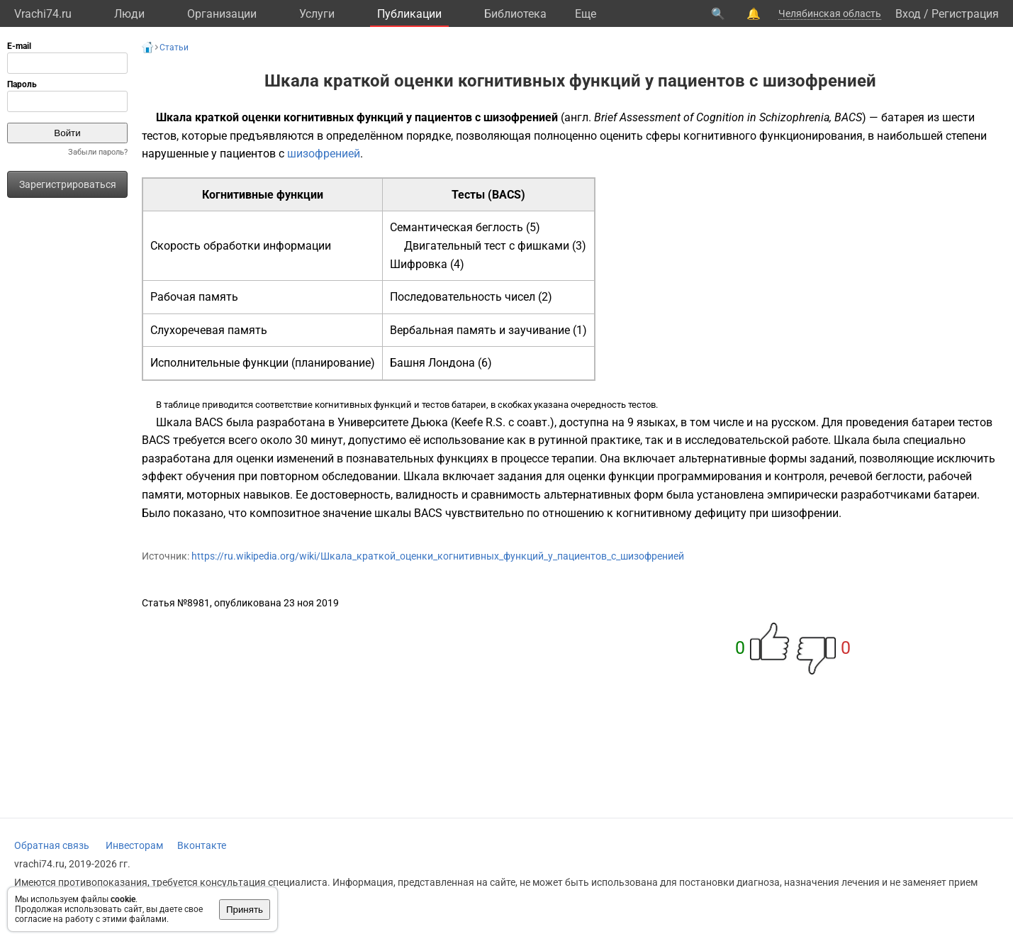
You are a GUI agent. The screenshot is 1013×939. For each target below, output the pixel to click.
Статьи (174, 47)
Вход (908, 14)
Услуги (317, 14)
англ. (577, 117)
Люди (129, 14)
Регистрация (965, 14)
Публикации (409, 14)
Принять (244, 909)
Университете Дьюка (392, 422)
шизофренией (323, 153)
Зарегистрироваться (67, 184)
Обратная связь (51, 845)
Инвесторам (134, 845)
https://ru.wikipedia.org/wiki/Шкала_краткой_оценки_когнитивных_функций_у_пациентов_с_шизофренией (437, 556)
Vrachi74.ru (43, 14)
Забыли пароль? (98, 152)
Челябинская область (829, 13)
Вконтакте (201, 845)
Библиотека (515, 14)
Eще (585, 14)
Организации (222, 14)
